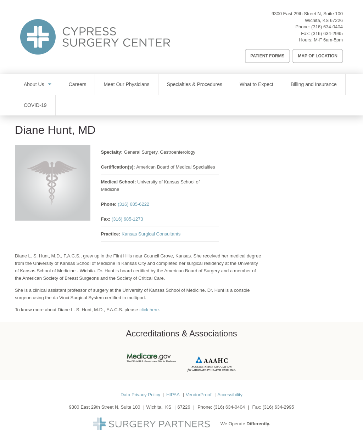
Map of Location (317, 55)
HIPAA (173, 394)
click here (149, 309)
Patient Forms (267, 55)
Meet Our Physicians (126, 84)
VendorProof (198, 394)
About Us (34, 84)
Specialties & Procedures (194, 84)
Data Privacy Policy (140, 394)
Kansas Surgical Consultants (151, 234)
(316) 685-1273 (127, 219)
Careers (77, 84)
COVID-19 (35, 105)
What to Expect (256, 84)
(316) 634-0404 (327, 26)
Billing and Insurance (314, 84)
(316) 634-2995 (327, 33)
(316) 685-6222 (133, 204)
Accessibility (229, 394)
